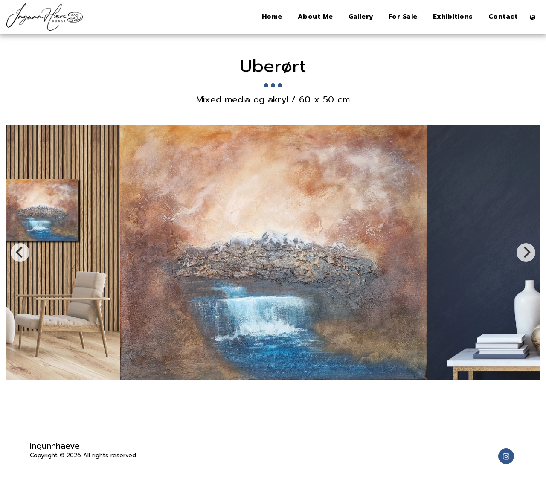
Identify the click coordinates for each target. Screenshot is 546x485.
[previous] (20, 252)
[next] (526, 252)
